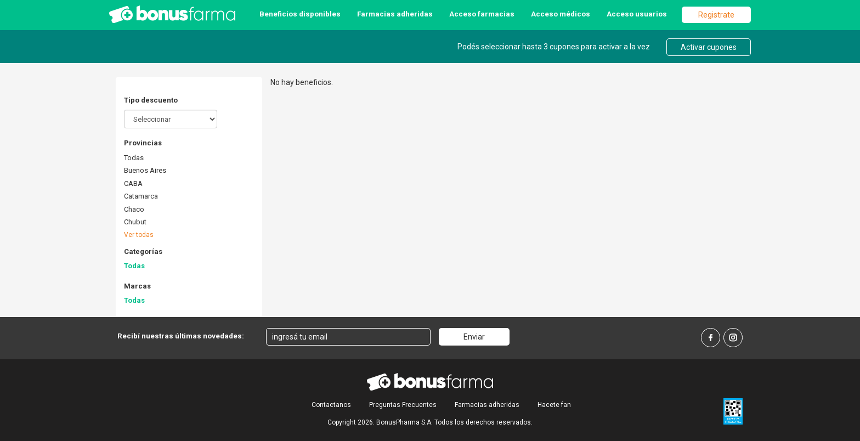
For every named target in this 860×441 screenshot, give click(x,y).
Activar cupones (709, 47)
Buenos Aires (145, 170)
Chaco (134, 209)
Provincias (143, 143)
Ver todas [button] (139, 235)
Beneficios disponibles (300, 13)
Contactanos (331, 405)
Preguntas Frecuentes (403, 405)
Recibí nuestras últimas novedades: (180, 335)
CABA (133, 183)
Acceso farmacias (481, 13)
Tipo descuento (151, 100)
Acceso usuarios (637, 13)
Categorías (143, 251)
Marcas (137, 286)
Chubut (135, 222)
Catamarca (141, 196)
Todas (134, 158)
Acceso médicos (560, 13)
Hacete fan (554, 405)
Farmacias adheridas (395, 13)
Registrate (716, 14)
